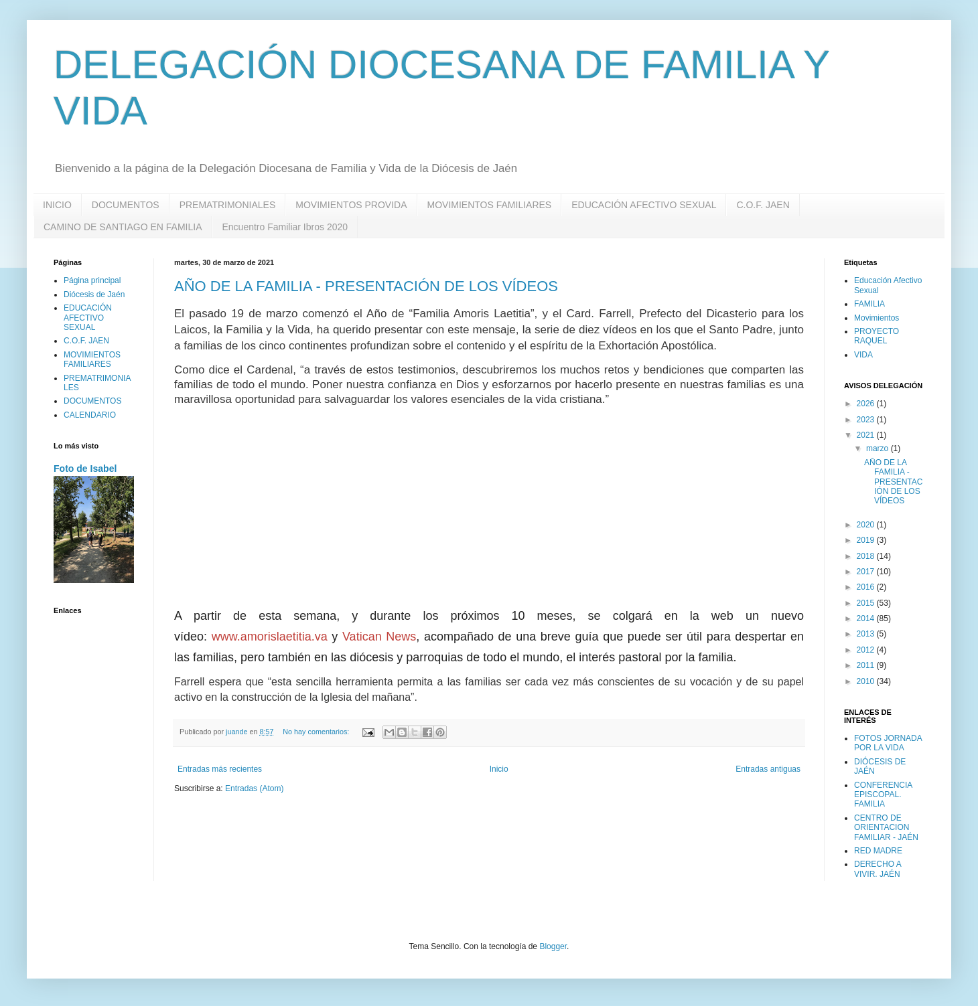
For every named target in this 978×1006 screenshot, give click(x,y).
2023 (867, 419)
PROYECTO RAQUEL (876, 336)
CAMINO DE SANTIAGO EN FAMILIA (123, 227)
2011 (867, 665)
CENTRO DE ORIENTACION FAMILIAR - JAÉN (886, 827)
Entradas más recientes (220, 769)
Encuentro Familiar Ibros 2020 (285, 227)
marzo (878, 448)
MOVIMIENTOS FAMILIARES (489, 204)
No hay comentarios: (317, 732)
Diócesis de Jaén (94, 294)
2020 (867, 524)
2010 (867, 681)
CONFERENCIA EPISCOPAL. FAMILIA (883, 794)
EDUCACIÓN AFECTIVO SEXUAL (643, 204)
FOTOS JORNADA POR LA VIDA (888, 743)
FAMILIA (869, 304)
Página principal (92, 280)
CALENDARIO (90, 415)
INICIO (57, 204)
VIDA (863, 354)
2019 (867, 540)
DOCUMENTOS (125, 204)
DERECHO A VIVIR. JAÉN (877, 868)
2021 (867, 435)
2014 (867, 618)
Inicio (499, 769)
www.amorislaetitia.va (270, 636)
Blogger (553, 946)
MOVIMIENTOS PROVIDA (351, 204)
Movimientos (876, 318)
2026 (867, 403)
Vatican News (379, 636)
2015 (867, 603)
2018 (867, 556)
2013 (867, 634)
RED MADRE (878, 850)
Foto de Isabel (85, 468)
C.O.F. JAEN (762, 204)
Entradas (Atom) (254, 788)
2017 (867, 571)
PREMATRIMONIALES (228, 204)
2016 (867, 587)
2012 (867, 650)
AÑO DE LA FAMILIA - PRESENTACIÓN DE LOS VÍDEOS (366, 286)
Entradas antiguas (768, 769)
